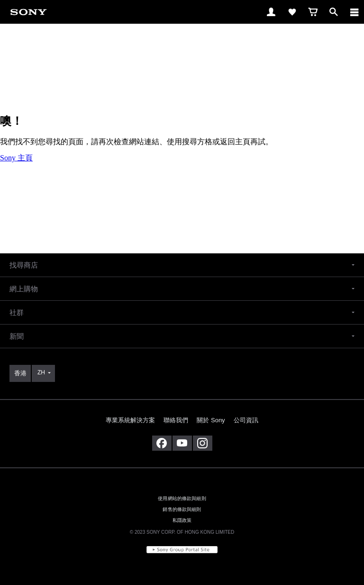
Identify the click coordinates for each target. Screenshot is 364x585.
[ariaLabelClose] (354, 12)
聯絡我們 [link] (176, 420)
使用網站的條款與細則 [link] (182, 498)
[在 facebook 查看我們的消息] (162, 443)
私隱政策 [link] (182, 520)
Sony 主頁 (16, 158)
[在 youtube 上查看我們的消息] (182, 443)
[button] (182, 265)
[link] (28, 12)
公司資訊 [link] (246, 420)
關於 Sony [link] (211, 420)
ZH (41, 372)
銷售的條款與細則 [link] (182, 509)
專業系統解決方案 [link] (130, 420)
